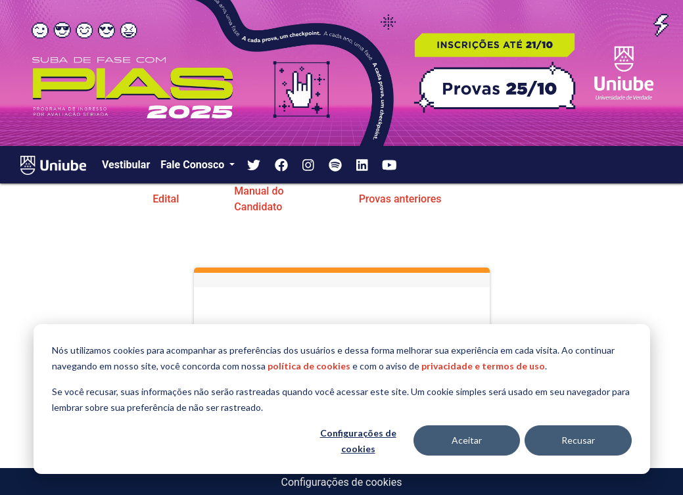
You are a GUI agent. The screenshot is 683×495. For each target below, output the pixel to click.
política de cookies (309, 365)
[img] (253, 165)
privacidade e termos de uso (483, 365)
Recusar (578, 440)
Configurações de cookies (358, 441)
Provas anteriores (400, 199)
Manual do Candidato (258, 199)
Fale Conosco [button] (193, 164)
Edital (166, 199)
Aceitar (467, 440)
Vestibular (126, 164)
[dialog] (342, 399)
